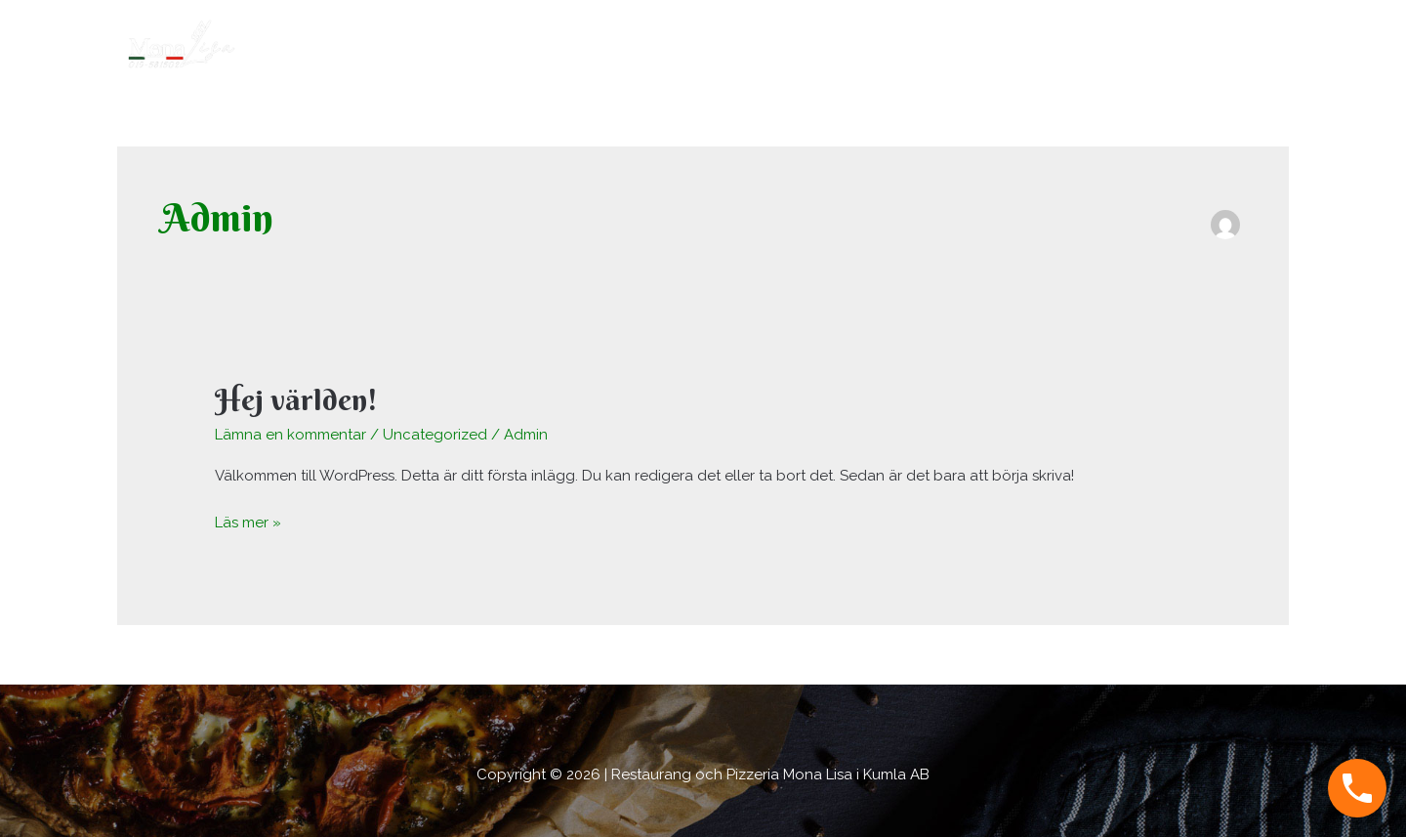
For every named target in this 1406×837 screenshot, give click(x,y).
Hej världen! (296, 400)
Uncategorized (435, 434)
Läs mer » (248, 521)
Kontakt (1247, 44)
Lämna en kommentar (290, 434)
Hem (1094, 44)
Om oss (1165, 44)
